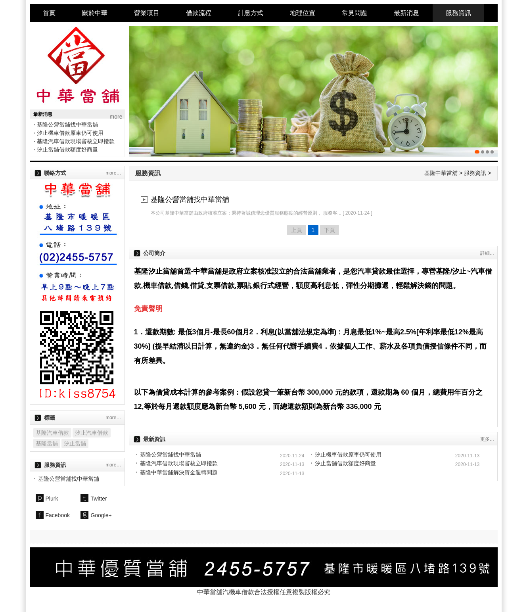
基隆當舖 (47, 443)
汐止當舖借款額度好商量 (67, 149)
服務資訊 (458, 13)
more (116, 116)
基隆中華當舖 (441, 173)
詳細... (487, 253)
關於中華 (94, 13)
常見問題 (354, 13)
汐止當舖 (75, 443)
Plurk (52, 498)
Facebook (58, 515)
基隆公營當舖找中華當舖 (67, 124)
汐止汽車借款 (91, 433)
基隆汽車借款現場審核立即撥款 (76, 141)
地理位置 (302, 13)
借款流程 (198, 13)
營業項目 (146, 13)
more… (113, 173)
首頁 (49, 13)
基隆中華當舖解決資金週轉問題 (179, 472)
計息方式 (250, 13)
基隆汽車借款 (52, 433)
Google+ (100, 515)
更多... (487, 439)
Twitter (98, 498)
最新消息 (406, 13)
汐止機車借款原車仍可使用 (70, 133)
